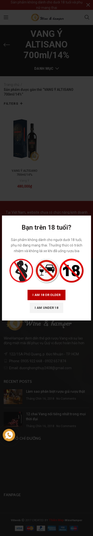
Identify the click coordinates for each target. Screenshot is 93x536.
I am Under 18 (46, 308)
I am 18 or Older (46, 295)
